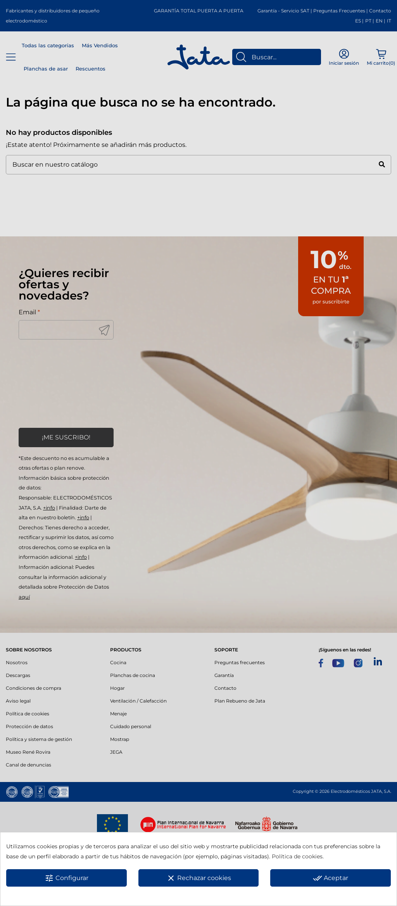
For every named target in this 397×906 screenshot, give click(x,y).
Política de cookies (297, 856)
